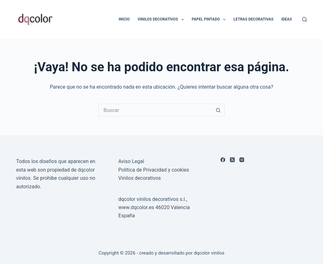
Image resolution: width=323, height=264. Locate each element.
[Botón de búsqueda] (218, 110)
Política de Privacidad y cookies (153, 170)
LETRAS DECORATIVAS (253, 19)
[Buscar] (304, 19)
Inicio (124, 19)
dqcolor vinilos (209, 253)
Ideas (286, 19)
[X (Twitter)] (232, 159)
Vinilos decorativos (139, 178)
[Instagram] (241, 159)
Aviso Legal (131, 161)
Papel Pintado (210, 19)
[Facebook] (222, 159)
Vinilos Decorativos (162, 19)
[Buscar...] (155, 110)
